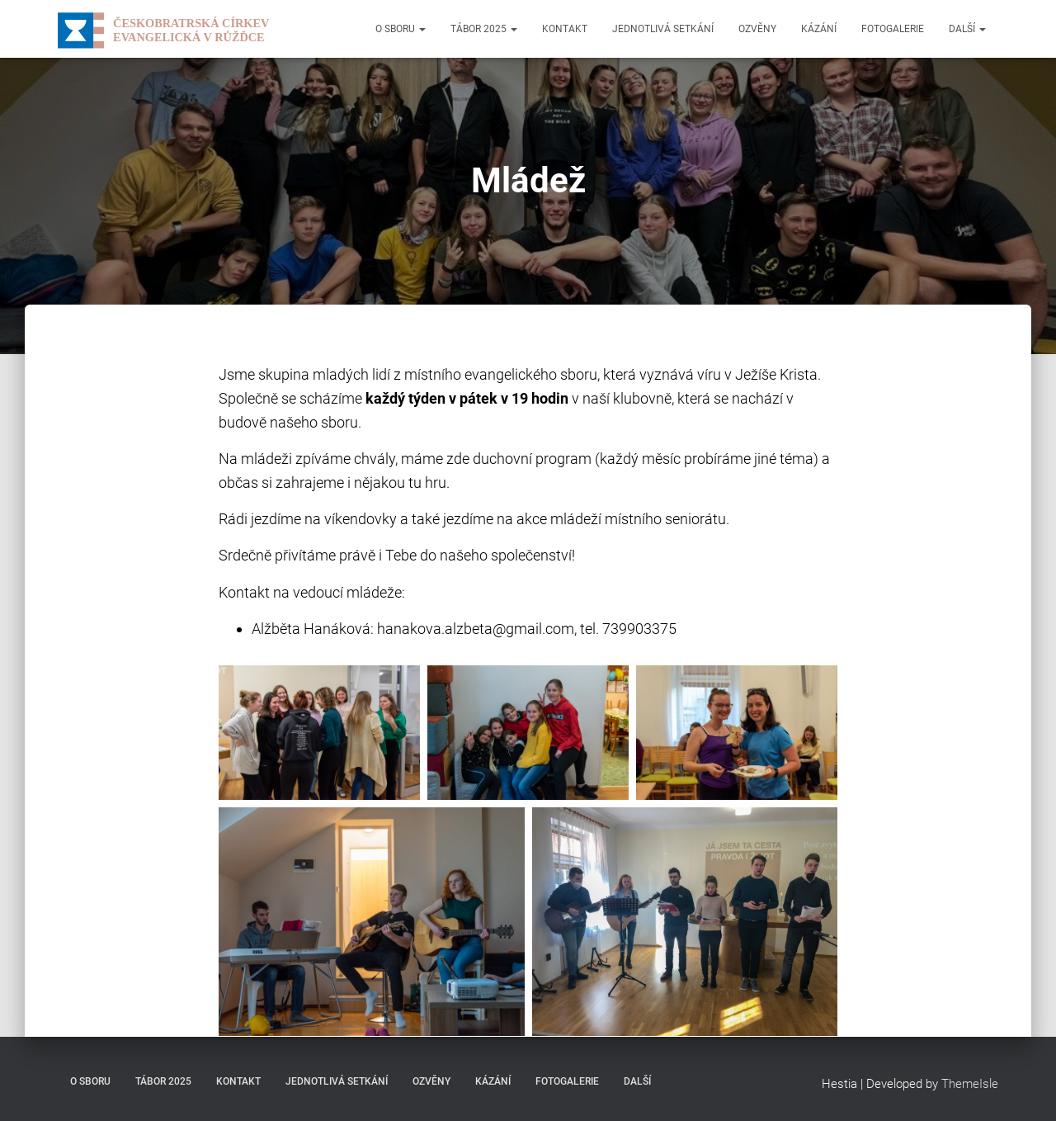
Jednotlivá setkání (663, 29)
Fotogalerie (892, 29)
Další (967, 29)
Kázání (819, 29)
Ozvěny (757, 29)
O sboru (400, 29)
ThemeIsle (969, 1083)
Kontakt (564, 29)
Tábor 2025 (483, 29)
